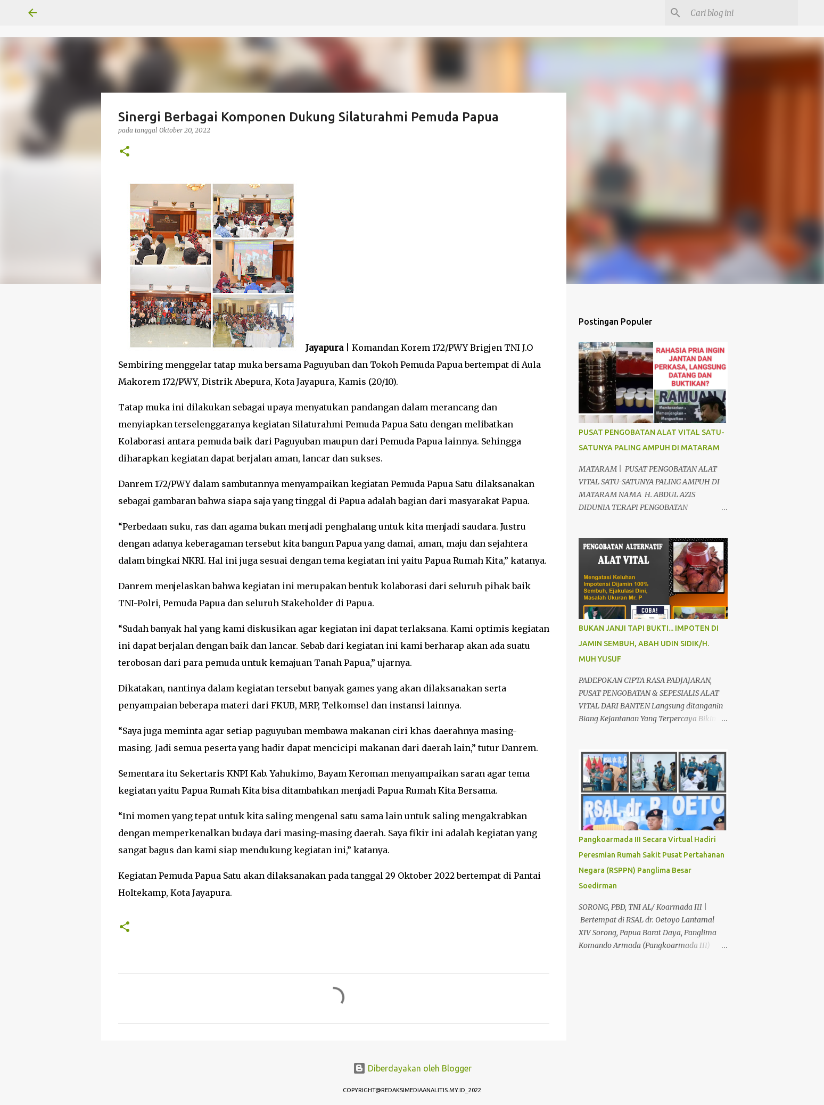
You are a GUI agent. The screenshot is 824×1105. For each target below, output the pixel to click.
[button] (124, 152)
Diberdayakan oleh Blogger (412, 1068)
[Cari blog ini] (742, 13)
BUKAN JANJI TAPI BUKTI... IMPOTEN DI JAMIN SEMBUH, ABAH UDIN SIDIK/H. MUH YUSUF (649, 643)
